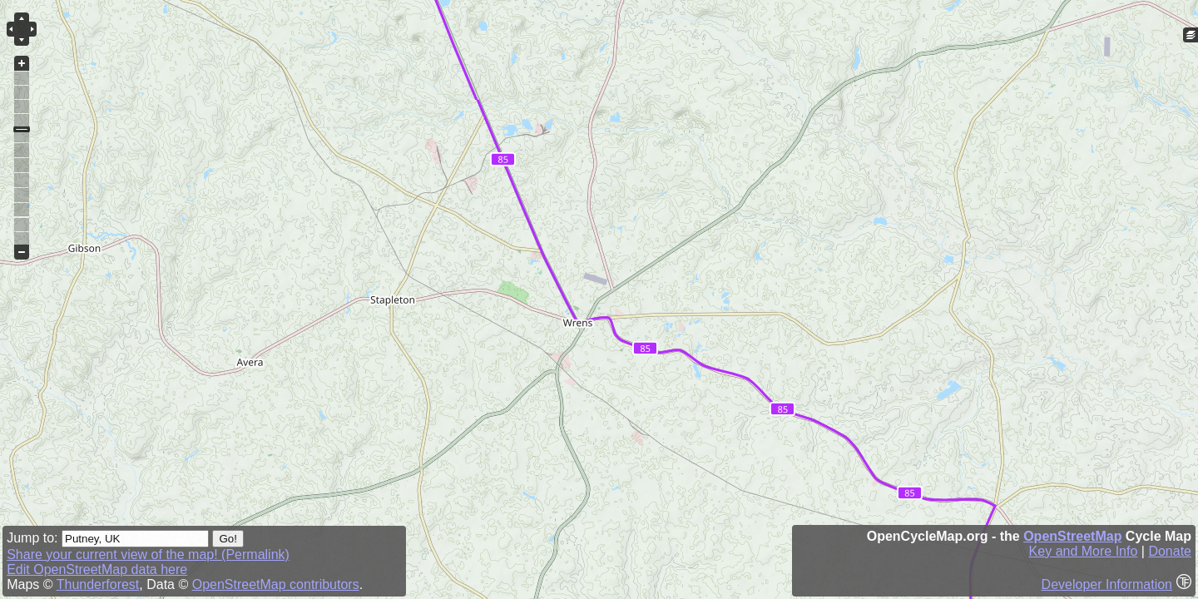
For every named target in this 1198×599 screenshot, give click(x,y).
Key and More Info (1083, 551)
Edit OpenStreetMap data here (97, 569)
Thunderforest (98, 584)
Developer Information (1107, 584)
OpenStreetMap (1072, 536)
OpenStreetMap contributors (275, 584)
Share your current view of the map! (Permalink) (148, 554)
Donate (1169, 551)
